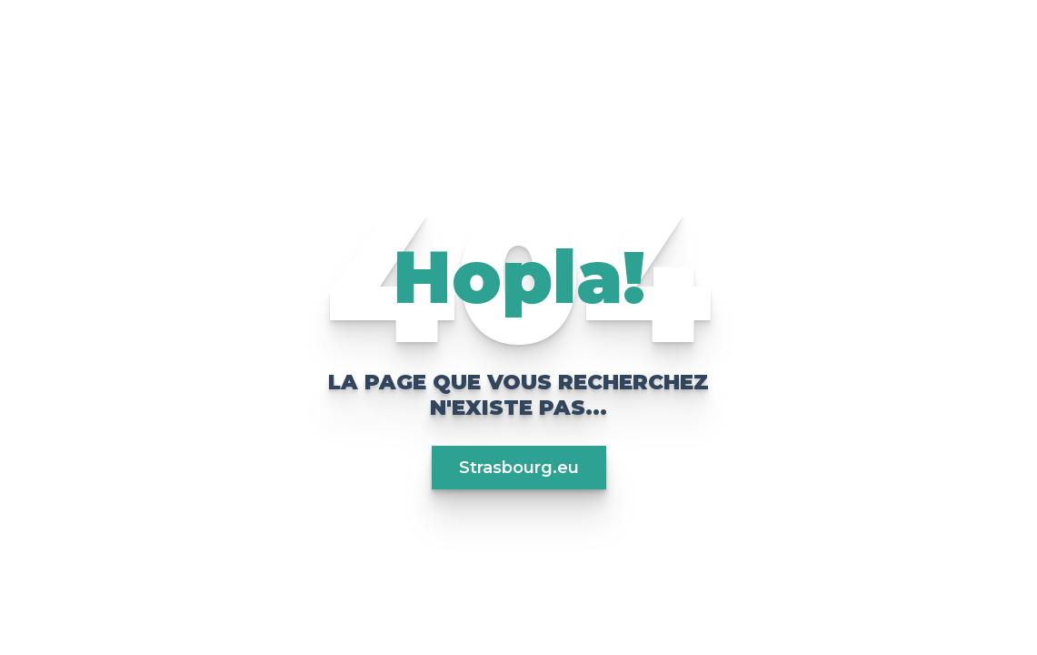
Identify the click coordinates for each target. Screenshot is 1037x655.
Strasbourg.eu (519, 468)
